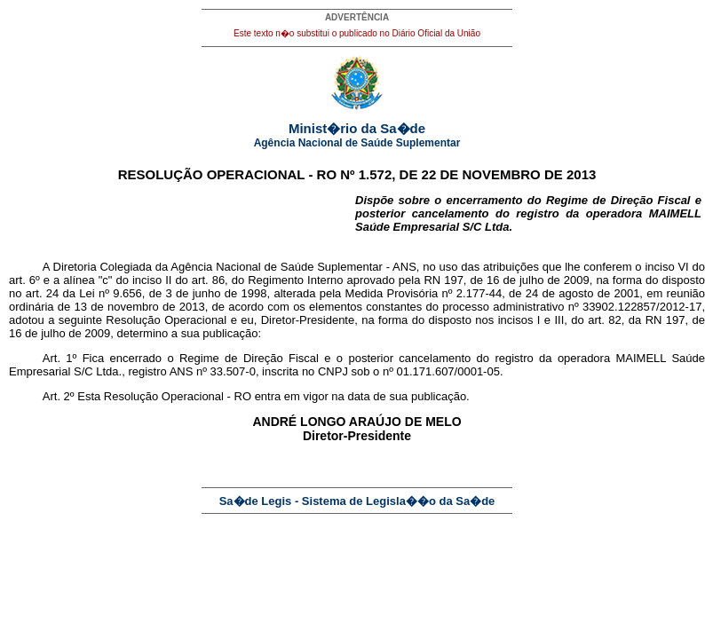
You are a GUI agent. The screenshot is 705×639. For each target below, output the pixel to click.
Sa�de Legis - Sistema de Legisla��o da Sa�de (357, 501)
